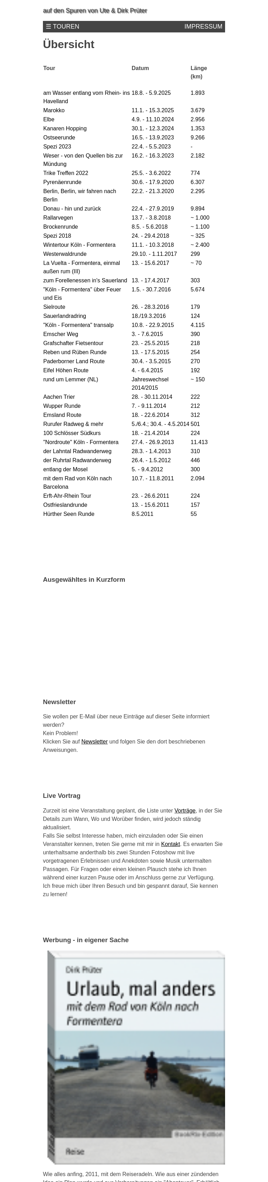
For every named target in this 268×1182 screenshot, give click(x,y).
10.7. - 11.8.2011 (153, 478)
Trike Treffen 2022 (65, 173)
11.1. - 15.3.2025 (153, 110)
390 (195, 334)
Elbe (48, 119)
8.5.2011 (142, 514)
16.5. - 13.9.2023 (153, 137)
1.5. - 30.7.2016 (151, 289)
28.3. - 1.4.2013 (151, 451)
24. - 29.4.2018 (150, 236)
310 (195, 451)
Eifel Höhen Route (66, 370)
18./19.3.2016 (149, 316)
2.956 (197, 119)
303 (195, 280)
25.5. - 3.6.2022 (151, 173)
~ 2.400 (200, 245)
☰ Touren (62, 26)
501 (195, 424)
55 (194, 514)
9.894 (197, 209)
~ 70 (196, 263)
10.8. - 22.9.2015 (153, 325)
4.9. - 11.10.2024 (153, 119)
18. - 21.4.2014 (150, 433)
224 (195, 433)
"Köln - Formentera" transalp (78, 325)
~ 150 (197, 379)
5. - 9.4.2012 (147, 469)
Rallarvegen (58, 218)
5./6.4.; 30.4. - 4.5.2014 (160, 424)
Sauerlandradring (64, 316)
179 (195, 307)
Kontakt (170, 844)
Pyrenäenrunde (62, 182)
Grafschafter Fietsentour (73, 343)
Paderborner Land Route (74, 361)
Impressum (203, 26)
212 (195, 406)
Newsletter (94, 742)
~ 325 (197, 236)
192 (195, 370)
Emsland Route (62, 415)
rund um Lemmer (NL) (70, 379)
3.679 (197, 110)
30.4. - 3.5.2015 (151, 361)
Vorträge (184, 811)
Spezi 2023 (57, 147)
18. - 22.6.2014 (150, 415)
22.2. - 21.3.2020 (153, 191)
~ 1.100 (200, 227)
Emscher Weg (60, 334)
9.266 (197, 137)
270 (195, 361)
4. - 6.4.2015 (147, 370)
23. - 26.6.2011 (150, 496)
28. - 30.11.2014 (152, 397)
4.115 (197, 325)
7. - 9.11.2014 (149, 406)
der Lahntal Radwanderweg (77, 451)
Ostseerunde (59, 137)
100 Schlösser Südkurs (72, 433)
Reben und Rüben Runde (74, 352)
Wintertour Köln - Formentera (79, 245)
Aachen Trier (59, 397)
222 (195, 397)
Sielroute (54, 307)
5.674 (197, 289)
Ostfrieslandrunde (65, 505)
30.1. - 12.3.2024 (153, 128)
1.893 (197, 93)
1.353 (197, 128)
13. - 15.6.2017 (150, 263)
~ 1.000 (200, 218)
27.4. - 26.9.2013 (153, 442)
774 (195, 173)
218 (195, 343)
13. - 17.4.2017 (150, 280)
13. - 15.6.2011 (150, 505)
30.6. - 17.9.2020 (153, 182)
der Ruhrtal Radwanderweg (77, 460)
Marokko (54, 110)
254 (195, 352)
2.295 (197, 191)
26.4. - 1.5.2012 (151, 460)
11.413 (199, 442)
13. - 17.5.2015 (150, 352)
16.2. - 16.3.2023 (153, 156)
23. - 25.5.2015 (150, 343)
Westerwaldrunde (65, 254)
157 (195, 505)
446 (195, 460)
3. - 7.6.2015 (147, 334)
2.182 (197, 156)
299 (195, 254)
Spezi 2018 (57, 236)
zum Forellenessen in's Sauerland (85, 280)
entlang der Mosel (65, 469)
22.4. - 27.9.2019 (153, 209)
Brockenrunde (60, 227)
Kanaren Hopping (65, 128)
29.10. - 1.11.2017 (154, 254)
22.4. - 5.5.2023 (151, 147)
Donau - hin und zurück (72, 209)
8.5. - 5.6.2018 (150, 227)
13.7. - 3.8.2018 (151, 218)
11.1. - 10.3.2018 (153, 245)
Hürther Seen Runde (69, 514)
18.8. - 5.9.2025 (151, 93)
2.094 (197, 478)
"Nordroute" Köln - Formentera (81, 442)
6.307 (197, 182)
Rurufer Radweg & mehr (73, 424)
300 (195, 469)
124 (195, 316)
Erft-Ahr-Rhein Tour (67, 496)
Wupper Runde (62, 406)
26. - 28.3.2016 (150, 307)
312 (195, 415)
